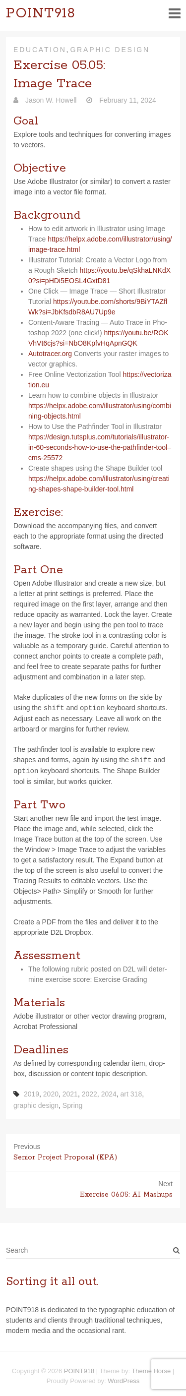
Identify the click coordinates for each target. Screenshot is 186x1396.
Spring (72, 1105)
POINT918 (40, 13)
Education (39, 50)
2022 (89, 1094)
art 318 (131, 1094)
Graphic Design (110, 50)
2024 (109, 1094)
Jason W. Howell (49, 100)
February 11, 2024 (126, 100)
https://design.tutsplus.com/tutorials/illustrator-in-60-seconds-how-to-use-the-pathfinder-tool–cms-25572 (99, 447)
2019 (31, 1094)
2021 (70, 1094)
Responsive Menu (174, 13)
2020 (51, 1094)
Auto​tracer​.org (51, 354)
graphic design (36, 1105)
